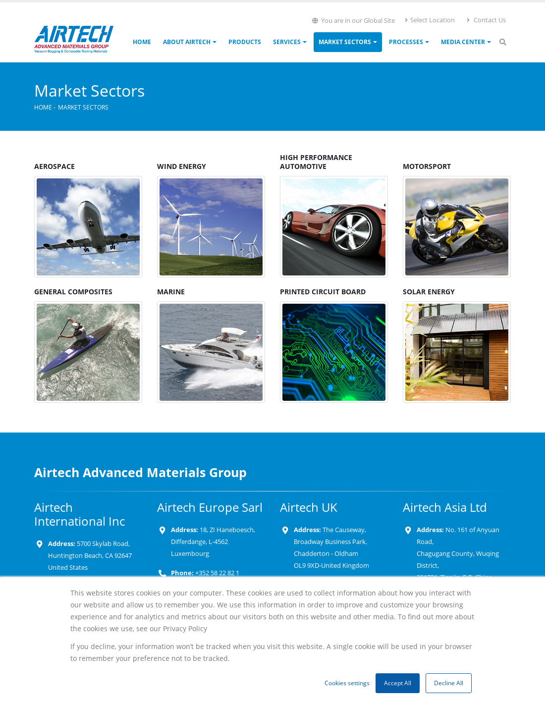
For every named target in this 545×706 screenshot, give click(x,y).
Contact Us (486, 19)
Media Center (463, 42)
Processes (406, 42)
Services (287, 42)
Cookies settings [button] (347, 683)
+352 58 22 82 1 (216, 573)
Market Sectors (345, 42)
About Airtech (187, 42)
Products (244, 42)
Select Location (429, 19)
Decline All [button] (448, 683)
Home (142, 42)
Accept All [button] (397, 683)
